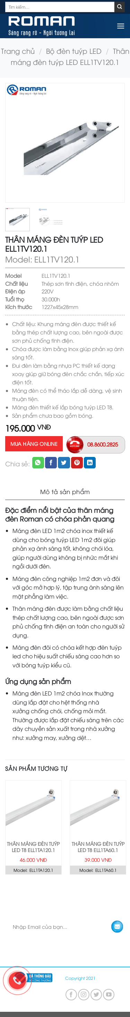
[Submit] (119, 7)
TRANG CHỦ (16, 892)
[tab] (65, 491)
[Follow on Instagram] (83, 994)
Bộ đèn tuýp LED (74, 50)
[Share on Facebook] (51, 463)
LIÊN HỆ (120, 892)
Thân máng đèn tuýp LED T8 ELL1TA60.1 (98, 847)
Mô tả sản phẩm (65, 491)
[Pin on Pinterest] (77, 463)
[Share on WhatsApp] (38, 463)
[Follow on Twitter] (96, 994)
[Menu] (120, 25)
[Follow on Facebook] (71, 994)
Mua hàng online (34, 443)
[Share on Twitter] (64, 463)
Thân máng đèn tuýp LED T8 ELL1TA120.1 (33, 847)
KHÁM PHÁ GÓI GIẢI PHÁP (70, 892)
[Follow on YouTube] (108, 994)
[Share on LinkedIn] (90, 463)
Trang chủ (18, 50)
